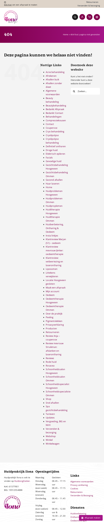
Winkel (49, 439)
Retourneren (52, 332)
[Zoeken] (74, 91)
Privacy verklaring (79, 485)
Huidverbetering (78, 513)
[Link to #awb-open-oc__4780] (75, 17)
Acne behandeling (55, 72)
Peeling (49, 317)
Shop (48, 399)
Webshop (51, 436)
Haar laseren (52, 183)
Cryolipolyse (52, 135)
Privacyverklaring (55, 324)
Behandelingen (54, 116)
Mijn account (52, 291)
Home (65, 34)
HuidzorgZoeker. (22, 481)
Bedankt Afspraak (55, 109)
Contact (50, 124)
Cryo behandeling (55, 131)
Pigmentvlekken (54, 321)
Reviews (50, 358)
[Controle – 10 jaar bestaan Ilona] (11, 11)
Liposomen (51, 268)
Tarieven (50, 413)
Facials (49, 157)
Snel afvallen (52, 402)
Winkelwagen (52, 443)
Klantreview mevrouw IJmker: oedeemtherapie (54, 250)
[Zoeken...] (85, 91)
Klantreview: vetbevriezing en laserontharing (54, 261)
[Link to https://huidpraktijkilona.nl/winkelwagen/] (89, 17)
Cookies (74, 488)
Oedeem (50, 295)
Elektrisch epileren (55, 153)
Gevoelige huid (53, 161)
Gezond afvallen (54, 179)
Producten (51, 328)
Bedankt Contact (54, 113)
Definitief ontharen (56, 146)
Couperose (51, 127)
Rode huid (51, 361)
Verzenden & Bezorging (81, 495)
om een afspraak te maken (20, 5)
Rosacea (50, 365)
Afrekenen (51, 75)
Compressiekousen (56, 120)
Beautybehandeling (56, 105)
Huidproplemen (54, 205)
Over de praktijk (54, 313)
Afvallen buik (52, 79)
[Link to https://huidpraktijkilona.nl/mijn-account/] (82, 17)
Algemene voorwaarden (81, 481)
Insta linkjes (52, 235)
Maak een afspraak (55, 287)
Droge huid (52, 150)
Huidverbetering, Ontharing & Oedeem (55, 228)
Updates (50, 417)
